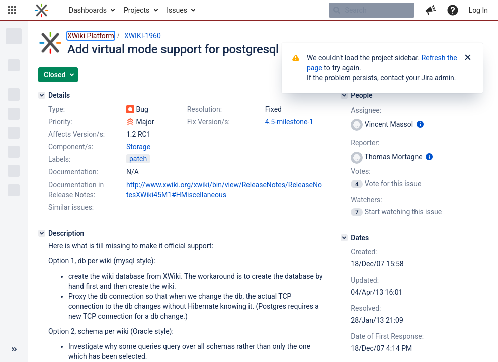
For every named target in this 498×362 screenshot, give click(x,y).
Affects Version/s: (76, 134)
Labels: (59, 159)
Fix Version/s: (208, 122)
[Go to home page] (41, 10)
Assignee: (366, 110)
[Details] (41, 95)
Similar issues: (71, 207)
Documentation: (73, 172)
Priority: (60, 122)
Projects (136, 10)
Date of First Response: (387, 336)
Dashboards (88, 10)
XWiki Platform (90, 36)
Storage (138, 147)
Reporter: (365, 143)
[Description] (41, 233)
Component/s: (70, 147)
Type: (56, 109)
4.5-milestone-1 (289, 122)
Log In (478, 10)
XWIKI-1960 (142, 36)
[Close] (468, 58)
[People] (344, 95)
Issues (177, 10)
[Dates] (344, 237)
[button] (12, 10)
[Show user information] (420, 124)
